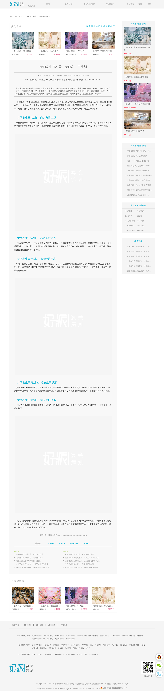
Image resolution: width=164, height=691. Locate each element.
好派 (30, 527)
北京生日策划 (37, 636)
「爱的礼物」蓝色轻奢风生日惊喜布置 (137, 48)
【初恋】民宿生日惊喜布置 (134, 131)
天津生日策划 (59, 636)
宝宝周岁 (106, 645)
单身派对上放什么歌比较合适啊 (139, 185)
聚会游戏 (43, 648)
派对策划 (140, 226)
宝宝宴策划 (65, 645)
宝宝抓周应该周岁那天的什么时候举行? (142, 151)
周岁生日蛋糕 (75, 645)
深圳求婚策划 (59, 654)
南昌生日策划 (104, 636)
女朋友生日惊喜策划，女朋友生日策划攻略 (143, 261)
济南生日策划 (93, 636)
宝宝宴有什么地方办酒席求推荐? (139, 175)
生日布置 (110, 4)
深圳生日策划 (127, 636)
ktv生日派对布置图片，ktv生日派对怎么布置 (32, 567)
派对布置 (68, 648)
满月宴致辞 (123, 645)
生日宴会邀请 (130, 221)
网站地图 (63, 625)
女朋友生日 (73, 544)
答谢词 (60, 648)
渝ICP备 (91, 689)
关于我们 (15, 625)
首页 (48, 4)
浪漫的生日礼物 (78, 648)
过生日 (35, 102)
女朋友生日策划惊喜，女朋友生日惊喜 (79, 554)
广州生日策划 (115, 636)
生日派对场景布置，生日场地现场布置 (79, 564)
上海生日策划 (48, 636)
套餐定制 (69, 4)
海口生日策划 (138, 636)
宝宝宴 (139, 216)
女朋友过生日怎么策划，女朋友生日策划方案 (144, 271)
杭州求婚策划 (82, 654)
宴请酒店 (56, 645)
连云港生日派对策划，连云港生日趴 (29, 558)
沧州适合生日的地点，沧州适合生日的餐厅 (32, 564)
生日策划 (130, 4)
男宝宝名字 (52, 648)
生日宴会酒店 (130, 226)
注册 (140, 4)
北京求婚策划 (37, 654)
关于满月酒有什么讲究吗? (137, 156)
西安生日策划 (59, 639)
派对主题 (69, 243)
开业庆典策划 (134, 645)
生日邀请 (98, 645)
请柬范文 (35, 648)
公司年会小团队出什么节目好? (138, 180)
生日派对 (18, 16)
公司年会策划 (37, 645)
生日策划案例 (89, 4)
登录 (150, 4)
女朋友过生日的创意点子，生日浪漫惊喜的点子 (83, 561)
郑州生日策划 (82, 636)
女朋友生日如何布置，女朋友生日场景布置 (143, 251)
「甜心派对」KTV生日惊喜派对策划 (137, 104)
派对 (43, 123)
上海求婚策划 (48, 654)
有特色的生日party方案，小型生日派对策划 (81, 567)
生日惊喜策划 (28, 524)
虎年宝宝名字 (130, 230)
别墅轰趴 (140, 230)
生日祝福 (140, 221)
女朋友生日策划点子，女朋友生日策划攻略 (143, 256)
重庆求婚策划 (70, 654)
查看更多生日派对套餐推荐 (100, 26)
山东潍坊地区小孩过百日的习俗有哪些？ (142, 195)
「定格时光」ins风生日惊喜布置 (136, 77)
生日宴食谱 (47, 645)
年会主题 (114, 645)
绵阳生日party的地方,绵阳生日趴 (28, 561)
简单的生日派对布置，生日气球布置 (29, 554)
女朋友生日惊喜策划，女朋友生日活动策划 (143, 266)
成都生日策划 (37, 639)
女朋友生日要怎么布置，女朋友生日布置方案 (82, 558)
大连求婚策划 (93, 654)
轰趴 (91, 645)
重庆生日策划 (70, 636)
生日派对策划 (69, 684)
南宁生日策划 (70, 639)
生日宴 (143, 645)
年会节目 (85, 645)
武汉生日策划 (48, 639)
